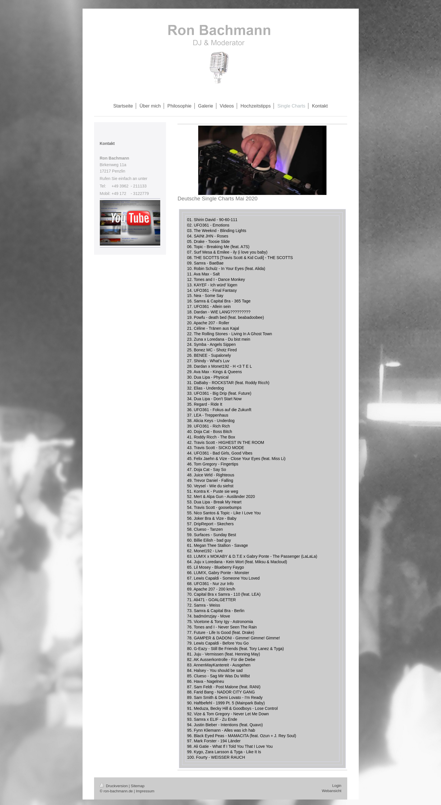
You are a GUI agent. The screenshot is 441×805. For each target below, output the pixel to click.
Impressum (145, 791)
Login (336, 785)
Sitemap (138, 786)
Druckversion (114, 786)
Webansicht (331, 791)
